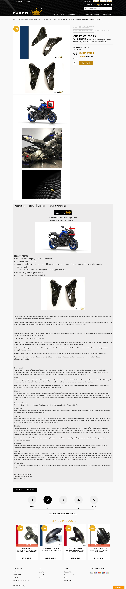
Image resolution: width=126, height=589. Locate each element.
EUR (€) (109, 1)
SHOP (14, 19)
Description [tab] (19, 206)
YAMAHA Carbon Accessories (26, 19)
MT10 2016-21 (50, 19)
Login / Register (91, 4)
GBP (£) (96, 1)
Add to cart (86, 63)
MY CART (102, 4)
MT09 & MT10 (41, 19)
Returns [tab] (31, 206)
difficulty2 (79, 49)
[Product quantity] (74, 63)
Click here (82, 57)
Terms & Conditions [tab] (57, 206)
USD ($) (102, 1)
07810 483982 (27, 1)
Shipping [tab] (41, 206)
